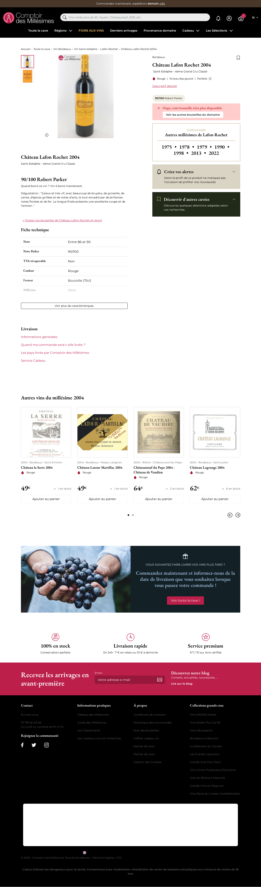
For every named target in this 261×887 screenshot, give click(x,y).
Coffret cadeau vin (146, 738)
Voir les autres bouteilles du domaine (193, 114)
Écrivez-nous (30, 715)
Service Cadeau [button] (33, 360)
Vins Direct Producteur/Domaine (213, 770)
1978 (187, 147)
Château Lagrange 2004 (207, 467)
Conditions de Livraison (150, 715)
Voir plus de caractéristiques (74, 306)
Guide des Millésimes (91, 723)
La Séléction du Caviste (206, 746)
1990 (221, 147)
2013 (199, 153)
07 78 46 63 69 (31, 723)
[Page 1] (128, 515)
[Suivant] (237, 515)
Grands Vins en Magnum (207, 786)
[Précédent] (231, 515)
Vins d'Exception (201, 730)
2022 (214, 153)
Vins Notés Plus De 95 (205, 723)
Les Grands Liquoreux (204, 754)
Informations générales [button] (39, 337)
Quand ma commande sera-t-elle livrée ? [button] (53, 345)
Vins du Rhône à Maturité (207, 778)
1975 (170, 147)
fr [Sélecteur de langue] (254, 18)
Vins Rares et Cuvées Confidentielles (215, 794)
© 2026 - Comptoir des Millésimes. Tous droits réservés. (56, 857)
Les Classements (88, 730)
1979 (205, 147)
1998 (181, 153)
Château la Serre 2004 (37, 467)
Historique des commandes (153, 723)
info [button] (162, 3)
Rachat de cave (144, 746)
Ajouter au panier (46, 499)
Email (98, 673)
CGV (119, 857)
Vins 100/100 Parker (203, 715)
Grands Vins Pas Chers (205, 762)
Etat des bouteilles (146, 730)
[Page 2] (133, 515)
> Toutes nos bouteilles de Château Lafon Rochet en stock (62, 220)
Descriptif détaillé (164, 86)
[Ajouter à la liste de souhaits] (238, 57)
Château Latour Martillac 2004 (99, 467)
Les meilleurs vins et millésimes (99, 738)
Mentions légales (103, 857)
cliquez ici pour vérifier (164, 852)
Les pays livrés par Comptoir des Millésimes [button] (55, 353)
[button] (209, 78)
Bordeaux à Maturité (204, 738)
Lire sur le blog (181, 684)
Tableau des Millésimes (93, 715)
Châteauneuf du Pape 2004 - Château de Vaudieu (154, 469)
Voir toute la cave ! (185, 600)
